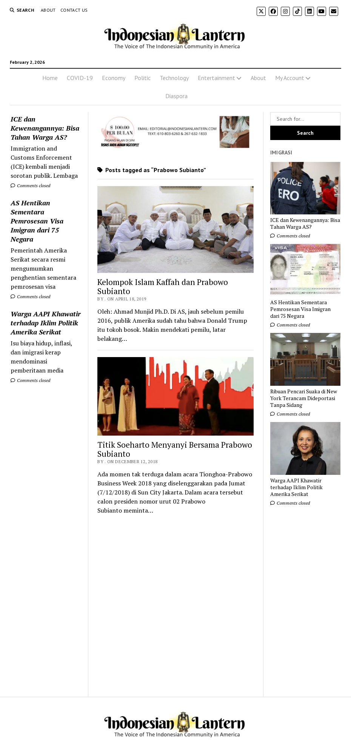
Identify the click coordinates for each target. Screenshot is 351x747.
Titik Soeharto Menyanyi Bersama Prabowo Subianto (174, 449)
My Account (289, 78)
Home (50, 78)
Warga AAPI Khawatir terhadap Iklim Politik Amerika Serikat (46, 322)
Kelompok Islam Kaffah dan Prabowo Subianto (162, 286)
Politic (142, 78)
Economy (113, 78)
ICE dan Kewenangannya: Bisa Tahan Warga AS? (45, 128)
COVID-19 (80, 78)
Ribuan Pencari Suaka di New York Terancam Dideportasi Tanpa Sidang (303, 398)
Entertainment (216, 78)
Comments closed (30, 185)
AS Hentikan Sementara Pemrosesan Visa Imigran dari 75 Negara (37, 220)
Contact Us (74, 10)
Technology (174, 78)
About (48, 10)
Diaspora (176, 96)
